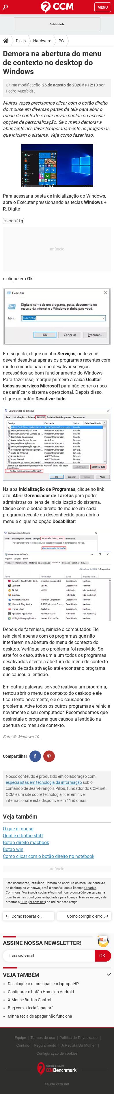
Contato (22, 1045)
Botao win (13, 849)
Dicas (21, 40)
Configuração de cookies (57, 1053)
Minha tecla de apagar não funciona (40, 1016)
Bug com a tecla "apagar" (30, 1008)
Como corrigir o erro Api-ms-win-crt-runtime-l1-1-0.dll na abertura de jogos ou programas (81, 917)
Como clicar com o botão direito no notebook (48, 856)
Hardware (42, 40)
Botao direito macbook (26, 842)
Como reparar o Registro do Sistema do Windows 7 (29, 917)
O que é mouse (18, 828)
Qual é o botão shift (23, 835)
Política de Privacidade (78, 1037)
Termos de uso (42, 1037)
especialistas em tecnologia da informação (44, 782)
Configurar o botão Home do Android (41, 991)
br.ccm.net (37, 902)
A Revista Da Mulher (78, 1045)
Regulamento (45, 1045)
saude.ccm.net (57, 1084)
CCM (23, 902)
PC (61, 40)
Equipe (20, 1037)
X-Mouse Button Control (29, 999)
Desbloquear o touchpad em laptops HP (43, 983)
